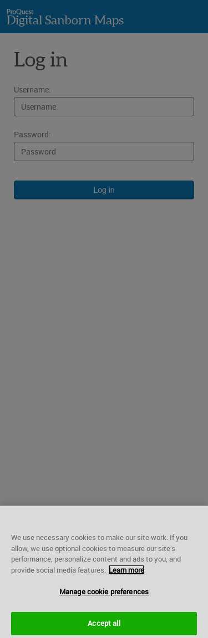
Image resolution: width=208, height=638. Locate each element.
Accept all (104, 625)
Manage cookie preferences (104, 594)
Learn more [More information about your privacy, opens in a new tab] (126, 572)
